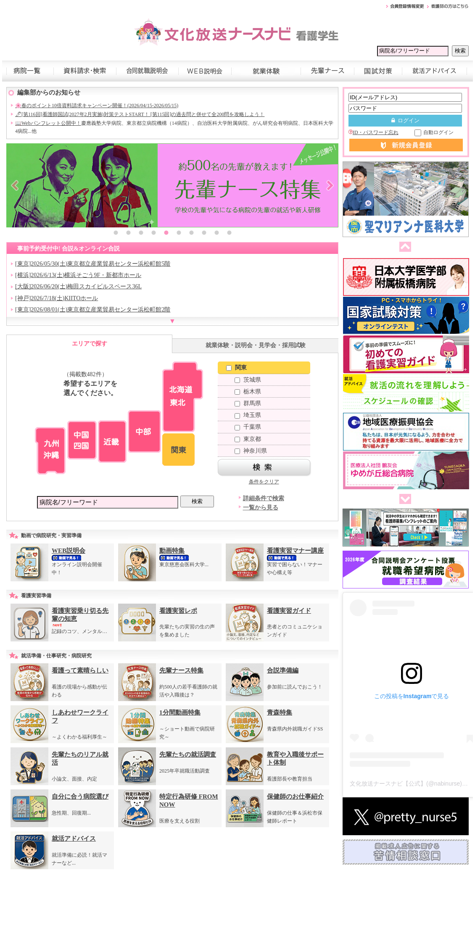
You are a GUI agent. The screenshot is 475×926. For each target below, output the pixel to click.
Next (330, 185)
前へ (403, 247)
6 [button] (178, 234)
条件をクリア (264, 482)
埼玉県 (248, 415)
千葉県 (248, 427)
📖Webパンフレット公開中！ (48, 123)
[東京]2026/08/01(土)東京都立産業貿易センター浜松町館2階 (92, 309)
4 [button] (153, 234)
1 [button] (115, 234)
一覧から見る (260, 507)
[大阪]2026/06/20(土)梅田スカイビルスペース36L (78, 286)
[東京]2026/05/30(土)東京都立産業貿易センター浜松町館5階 (92, 264)
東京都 (248, 439)
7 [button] (191, 234)
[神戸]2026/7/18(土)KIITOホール (56, 298)
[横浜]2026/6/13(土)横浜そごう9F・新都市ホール (78, 275)
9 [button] (216, 234)
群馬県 (248, 403)
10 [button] (229, 234)
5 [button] (166, 234)
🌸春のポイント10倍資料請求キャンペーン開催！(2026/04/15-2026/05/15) (96, 105)
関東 (236, 367)
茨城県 (248, 380)
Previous (15, 185)
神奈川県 (251, 451)
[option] (172, 185)
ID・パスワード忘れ (373, 132)
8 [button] (204, 234)
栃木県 (248, 391)
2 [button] (128, 234)
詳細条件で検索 (263, 498)
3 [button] (141, 234)
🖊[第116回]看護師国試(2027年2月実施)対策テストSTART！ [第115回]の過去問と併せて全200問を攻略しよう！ (139, 114)
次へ (403, 499)
